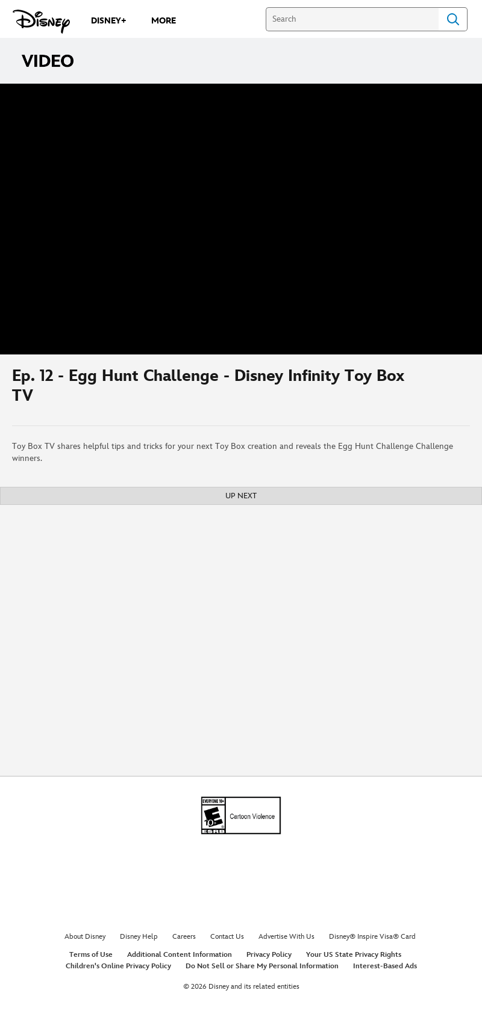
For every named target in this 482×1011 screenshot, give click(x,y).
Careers (184, 936)
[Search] (352, 19)
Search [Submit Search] (453, 19)
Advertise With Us (286, 936)
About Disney (84, 936)
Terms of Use (91, 954)
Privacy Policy (269, 954)
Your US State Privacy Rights (353, 954)
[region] (241, 219)
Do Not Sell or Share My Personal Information (262, 966)
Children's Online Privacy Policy (118, 966)
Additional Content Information (179, 954)
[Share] (434, 389)
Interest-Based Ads (385, 966)
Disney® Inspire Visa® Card (372, 936)
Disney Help (139, 936)
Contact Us (227, 936)
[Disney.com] (41, 22)
